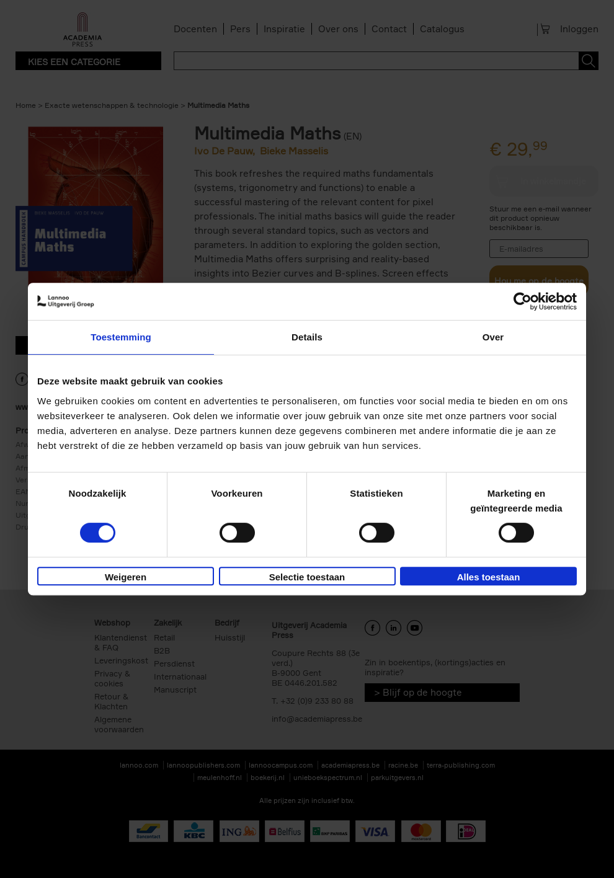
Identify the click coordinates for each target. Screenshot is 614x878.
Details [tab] (307, 337)
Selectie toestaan (307, 577)
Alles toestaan (488, 577)
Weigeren (125, 577)
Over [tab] (493, 337)
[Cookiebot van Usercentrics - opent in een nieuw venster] (522, 301)
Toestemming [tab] (121, 337)
